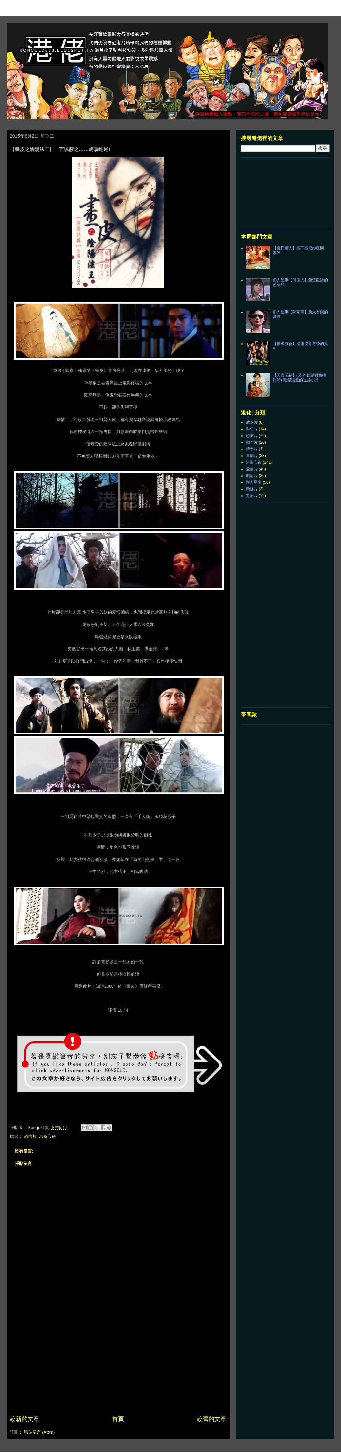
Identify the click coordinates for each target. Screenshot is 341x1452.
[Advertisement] (118, 1365)
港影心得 (47, 1136)
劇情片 (252, 475)
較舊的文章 (211, 1419)
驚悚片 (252, 495)
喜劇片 (252, 455)
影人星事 (254, 482)
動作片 (252, 442)
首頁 (118, 1419)
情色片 (252, 449)
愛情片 (252, 469)
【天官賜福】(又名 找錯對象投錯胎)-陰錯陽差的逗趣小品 (299, 377)
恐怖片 (30, 1136)
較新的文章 (24, 1419)
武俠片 (252, 422)
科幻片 (252, 429)
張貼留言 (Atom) (39, 1432)
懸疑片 (252, 489)
